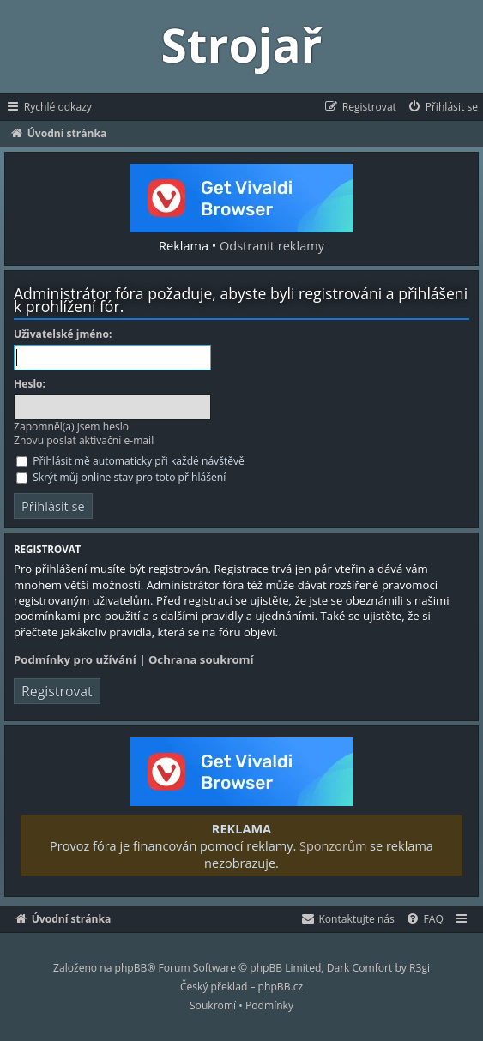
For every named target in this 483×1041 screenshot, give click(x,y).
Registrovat (57, 691)
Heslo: (29, 384)
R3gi (419, 967)
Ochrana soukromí (201, 659)
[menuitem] (442, 107)
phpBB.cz (280, 986)
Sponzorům (332, 845)
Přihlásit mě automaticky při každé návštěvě (130, 461)
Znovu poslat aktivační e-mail (84, 440)
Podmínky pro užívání (75, 659)
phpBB (131, 967)
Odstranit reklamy (272, 245)
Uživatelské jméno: (63, 334)
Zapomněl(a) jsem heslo (71, 426)
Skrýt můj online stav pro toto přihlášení (121, 477)
